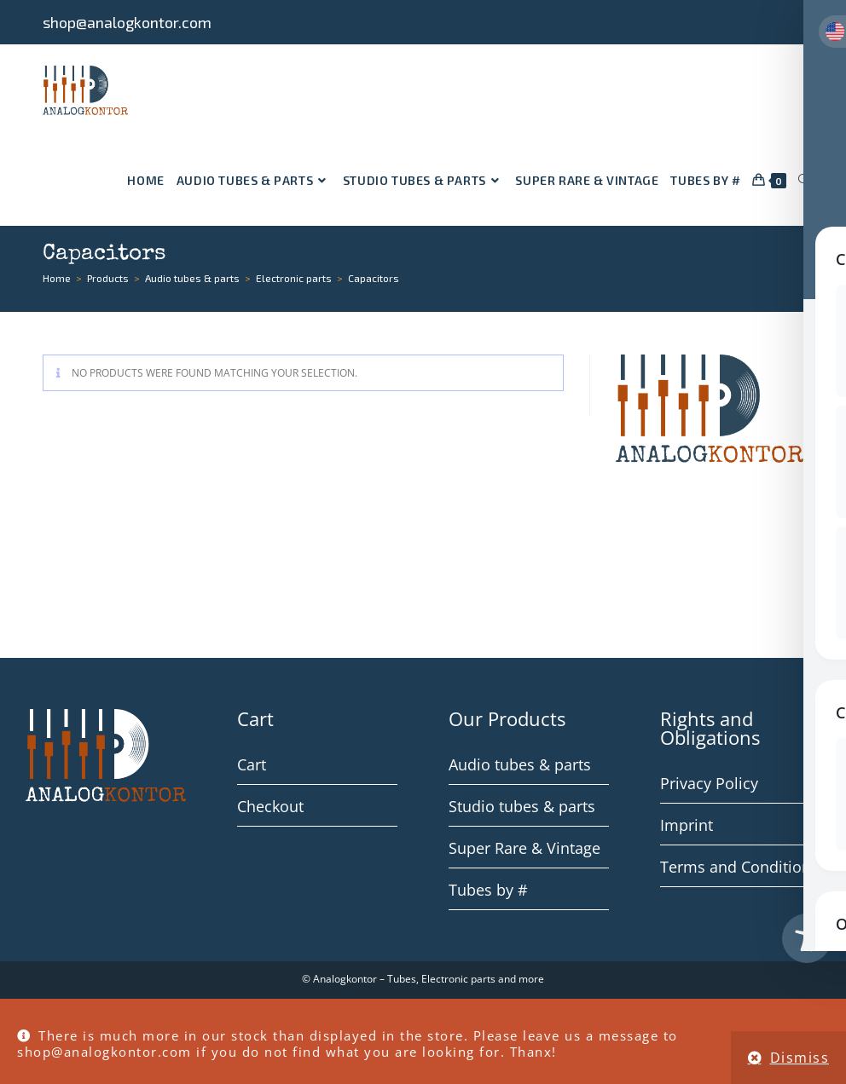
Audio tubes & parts (520, 764)
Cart (251, 764)
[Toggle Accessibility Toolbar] (806, 938)
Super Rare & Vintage (524, 848)
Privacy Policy (709, 783)
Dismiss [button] (800, 1057)
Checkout (270, 806)
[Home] (57, 278)
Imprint (686, 825)
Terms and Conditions (739, 866)
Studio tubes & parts (522, 806)
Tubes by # (488, 889)
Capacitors (373, 278)
